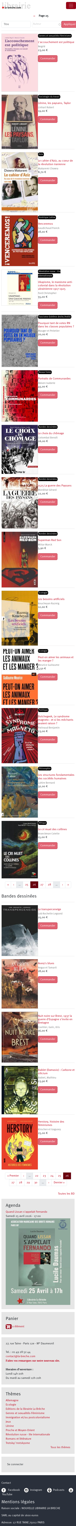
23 (45, 1175)
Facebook (10, 1490)
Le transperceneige (49, 909)
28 (50, 884)
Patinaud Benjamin (49, 728)
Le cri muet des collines (52, 829)
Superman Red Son (49, 540)
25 (28, 884)
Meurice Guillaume (48, 665)
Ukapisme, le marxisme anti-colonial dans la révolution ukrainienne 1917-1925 (55, 285)
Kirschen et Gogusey (49, 1129)
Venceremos (45, 224)
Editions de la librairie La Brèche (25, 1409)
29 (29, 1182)
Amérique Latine (47, 217)
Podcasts (55, 1490)
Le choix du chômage (51, 433)
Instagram (33, 1490)
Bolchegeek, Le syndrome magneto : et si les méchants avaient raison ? (55, 720)
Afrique (42, 823)
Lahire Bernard (46, 783)
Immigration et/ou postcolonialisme (28, 1417)
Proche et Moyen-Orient (20, 1430)
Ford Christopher (47, 293)
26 (35, 884)
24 (53, 1175)
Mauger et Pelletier (49, 331)
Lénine (10, 1426)
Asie (41, 154)
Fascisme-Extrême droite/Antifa (55, 317)
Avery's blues (46, 963)
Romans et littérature (18, 1438)
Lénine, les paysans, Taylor (54, 103)
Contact (6, 1483)
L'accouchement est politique (56, 42)
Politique (43, 710)
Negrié (41, 46)
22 (38, 1175)
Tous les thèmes (60, 1447)
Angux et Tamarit (47, 968)
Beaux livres (45, 372)
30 (37, 1182)
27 (43, 884)
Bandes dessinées (48, 427)
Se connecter (15, 1464)
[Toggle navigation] (71, 5)
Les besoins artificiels (51, 599)
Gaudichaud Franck (48, 228)
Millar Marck (45, 545)
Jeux (8, 1421)
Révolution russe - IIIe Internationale (28, 1434)
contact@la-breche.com (20, 1356)
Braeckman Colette (49, 833)
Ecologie (11, 1404)
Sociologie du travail (49, 97)
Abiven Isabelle (46, 383)
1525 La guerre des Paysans (55, 485)
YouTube (7, 1494)
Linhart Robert (46, 107)
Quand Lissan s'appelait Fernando (26, 1212)
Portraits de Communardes (54, 378)
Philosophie (45, 768)
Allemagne (12, 1400)
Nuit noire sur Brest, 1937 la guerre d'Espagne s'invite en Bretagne (55, 1019)
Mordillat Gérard (47, 490)
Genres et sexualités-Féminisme (25, 1413)
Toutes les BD (66, 1193)
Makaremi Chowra (48, 168)
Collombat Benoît (48, 438)
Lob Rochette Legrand (50, 913)
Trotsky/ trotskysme (18, 1443)
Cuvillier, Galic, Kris (49, 1027)
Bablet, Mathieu (47, 1078)
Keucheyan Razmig (48, 603)
